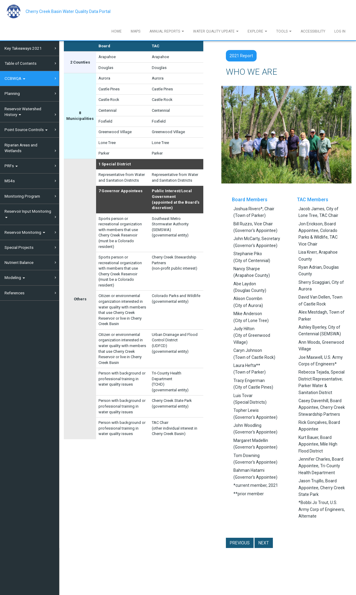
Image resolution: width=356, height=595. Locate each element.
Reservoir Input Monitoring (28, 213)
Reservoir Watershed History (23, 111)
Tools (284, 31)
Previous (240, 542)
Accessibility (313, 31)
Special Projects (19, 247)
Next (263, 542)
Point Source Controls (26, 129)
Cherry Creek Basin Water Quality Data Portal (68, 11)
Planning (12, 93)
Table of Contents (20, 63)
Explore (257, 31)
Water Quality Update (216, 31)
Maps (135, 31)
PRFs (11, 165)
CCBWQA (15, 78)
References (14, 292)
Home (116, 31)
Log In (339, 31)
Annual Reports (166, 31)
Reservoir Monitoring (25, 232)
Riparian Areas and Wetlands (21, 147)
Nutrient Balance (19, 262)
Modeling (15, 277)
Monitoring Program (22, 196)
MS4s (10, 180)
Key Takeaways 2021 (23, 48)
